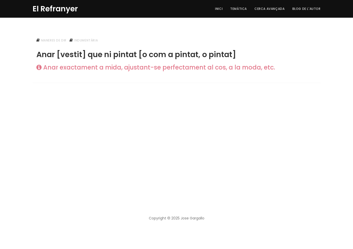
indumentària (86, 40)
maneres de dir (53, 40)
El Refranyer (55, 8)
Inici (219, 9)
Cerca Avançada (269, 9)
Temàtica (238, 9)
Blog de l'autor (306, 9)
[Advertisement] (177, 129)
